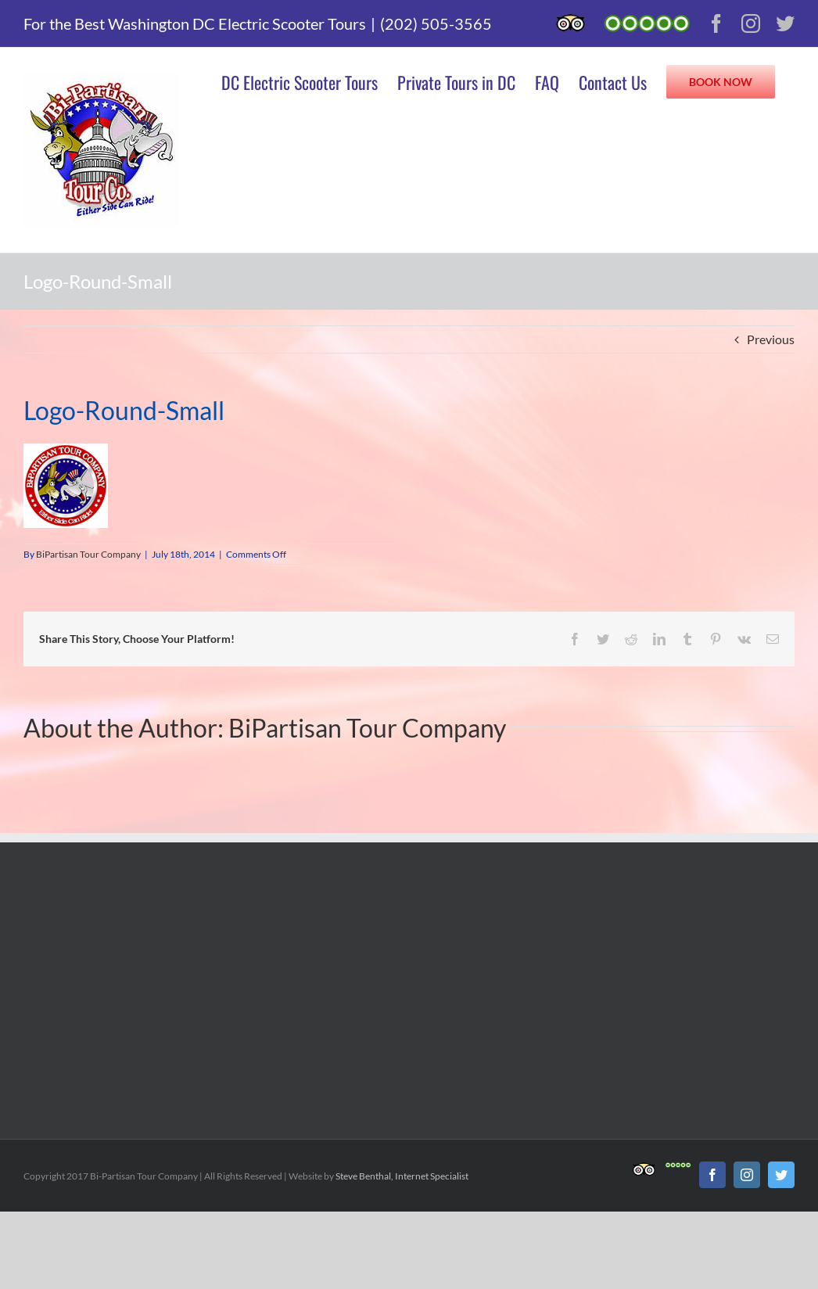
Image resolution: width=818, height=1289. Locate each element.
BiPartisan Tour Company (88, 554)
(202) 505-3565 (436, 23)
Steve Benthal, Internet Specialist (401, 1176)
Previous (771, 339)
